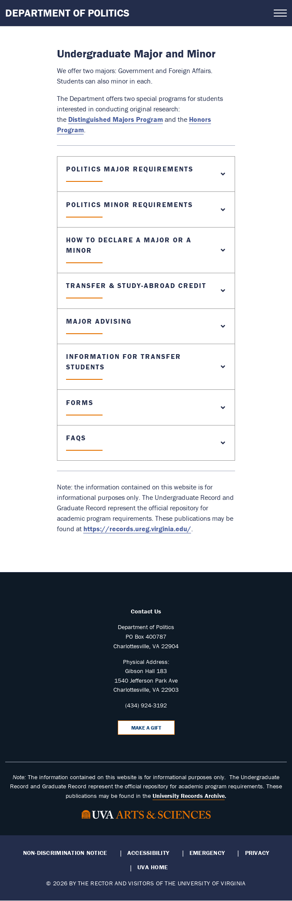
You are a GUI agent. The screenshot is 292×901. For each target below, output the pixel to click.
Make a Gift (146, 727)
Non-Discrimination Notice (65, 852)
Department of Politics (67, 13)
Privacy (257, 852)
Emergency (207, 852)
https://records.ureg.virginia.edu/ (137, 528)
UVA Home (152, 867)
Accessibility (148, 852)
